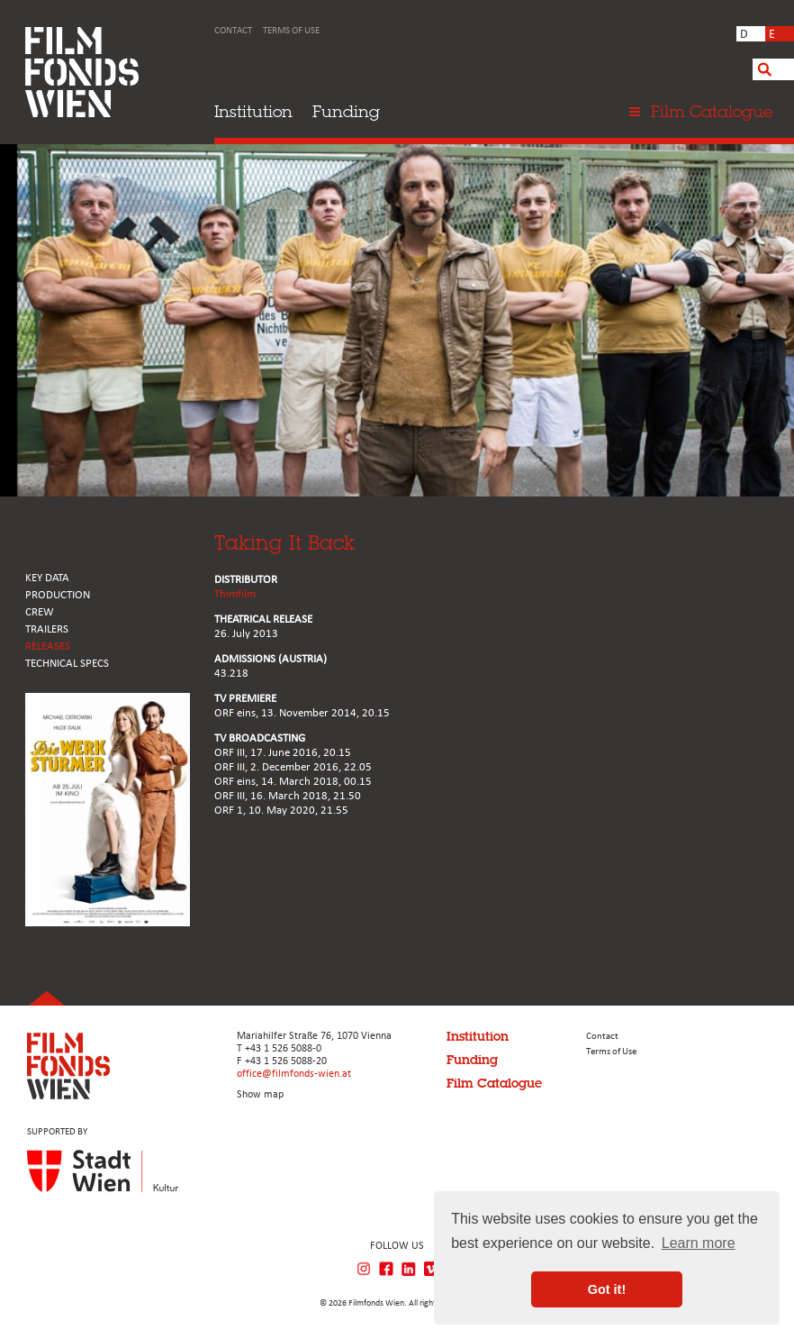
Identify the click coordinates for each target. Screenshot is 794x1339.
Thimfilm (235, 594)
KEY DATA (47, 578)
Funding (346, 111)
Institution (253, 111)
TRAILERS (46, 629)
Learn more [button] (698, 1243)
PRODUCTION (57, 595)
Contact (233, 31)
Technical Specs (67, 664)
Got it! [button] (607, 1289)
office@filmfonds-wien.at (294, 1074)
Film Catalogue (494, 1083)
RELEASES (47, 646)
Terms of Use (291, 31)
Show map (260, 1094)
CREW (39, 612)
